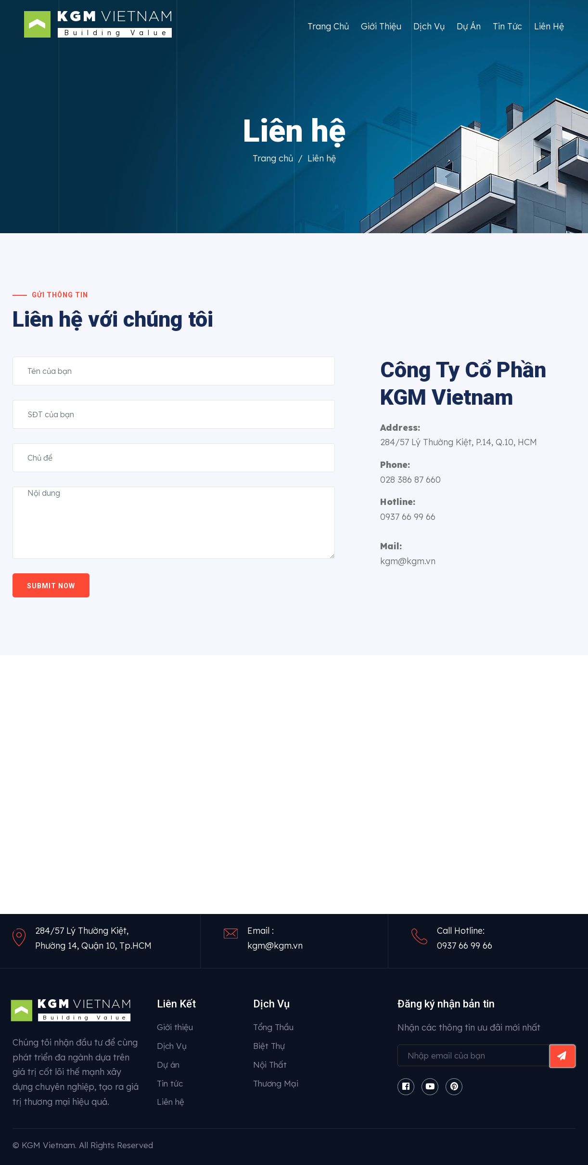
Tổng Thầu (273, 1027)
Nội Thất (270, 1064)
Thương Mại (275, 1083)
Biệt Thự (269, 1046)
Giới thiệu (381, 26)
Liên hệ (549, 26)
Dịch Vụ (429, 26)
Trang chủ (328, 26)
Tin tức (507, 26)
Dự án (469, 26)
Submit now (51, 586)
